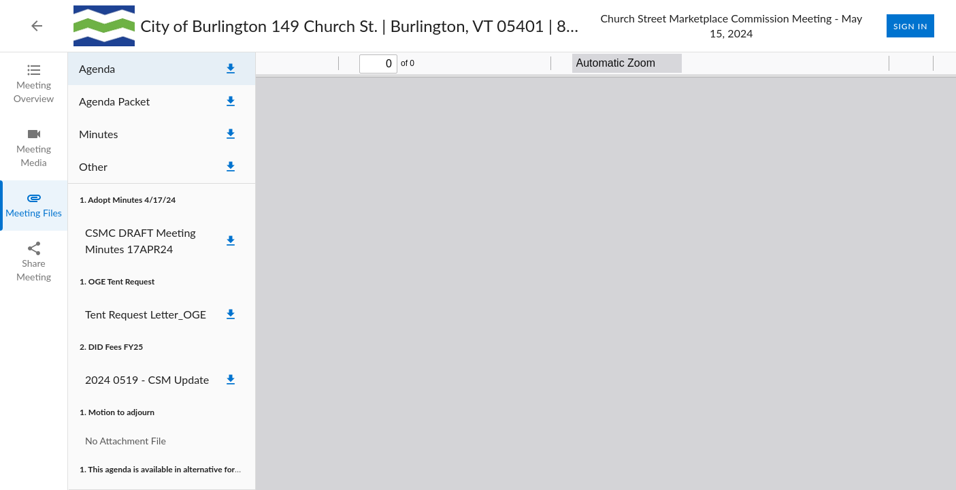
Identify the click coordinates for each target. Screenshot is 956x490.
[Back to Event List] (37, 26)
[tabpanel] (512, 271)
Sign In (910, 25)
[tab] (33, 84)
